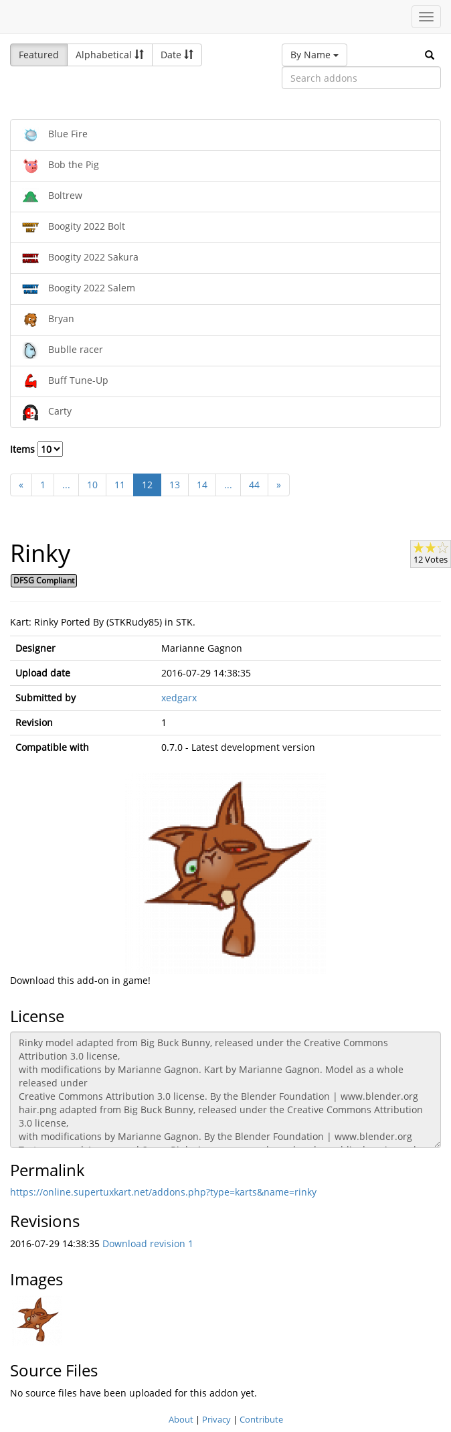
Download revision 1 (147, 1243)
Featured (39, 54)
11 (119, 484)
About (181, 1419)
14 (202, 484)
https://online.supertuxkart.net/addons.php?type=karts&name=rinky (163, 1192)
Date (177, 54)
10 (92, 484)
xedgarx (179, 697)
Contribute (261, 1419)
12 (147, 484)
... (66, 484)
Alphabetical (110, 54)
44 (254, 484)
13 (174, 484)
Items (36, 449)
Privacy (216, 1419)
